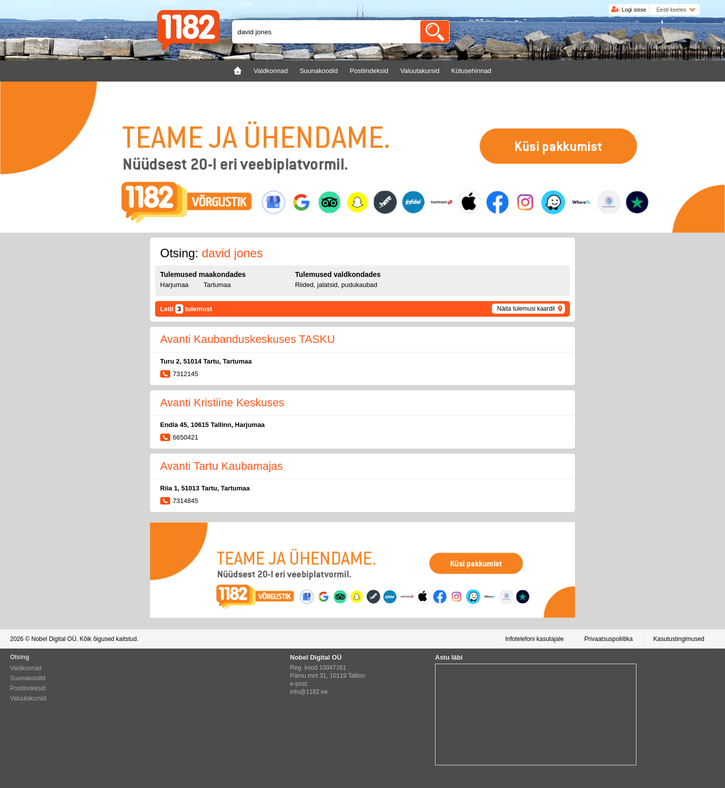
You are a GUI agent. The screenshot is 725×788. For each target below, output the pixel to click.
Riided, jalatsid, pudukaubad (336, 285)
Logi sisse (634, 10)
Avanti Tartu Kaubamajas (221, 466)
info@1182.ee (309, 691)
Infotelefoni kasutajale (534, 638)
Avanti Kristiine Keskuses (222, 402)
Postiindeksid (28, 688)
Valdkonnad (26, 668)
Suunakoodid (27, 678)
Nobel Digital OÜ (53, 638)
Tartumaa (217, 285)
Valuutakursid (28, 698)
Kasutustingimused (679, 638)
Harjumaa (174, 285)
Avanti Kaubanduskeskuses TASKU (247, 339)
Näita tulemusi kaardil (526, 308)
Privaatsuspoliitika (609, 638)
